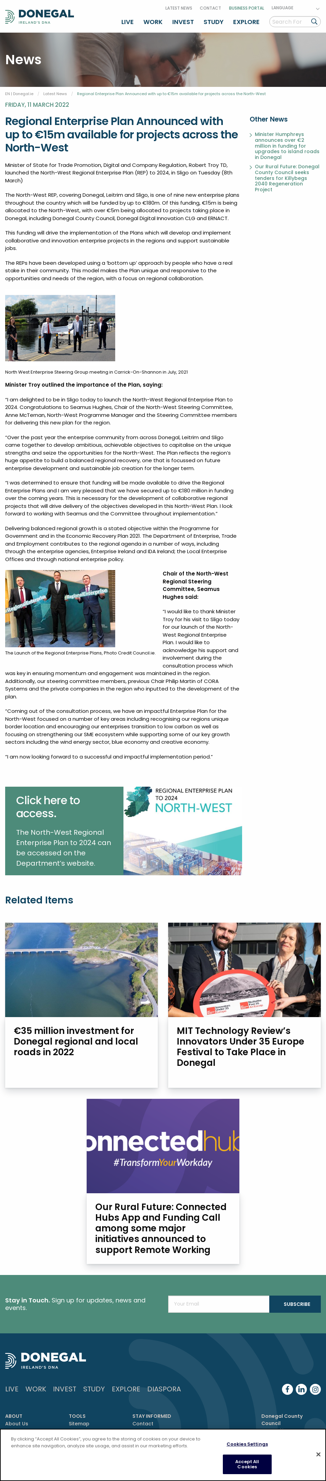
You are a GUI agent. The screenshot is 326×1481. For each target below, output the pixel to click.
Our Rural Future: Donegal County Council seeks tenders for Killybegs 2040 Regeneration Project (287, 178)
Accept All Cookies (247, 1465)
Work (153, 22)
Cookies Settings (247, 1444)
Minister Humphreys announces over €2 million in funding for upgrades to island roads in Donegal (287, 146)
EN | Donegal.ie (19, 93)
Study (214, 22)
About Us (16, 1423)
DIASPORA (164, 1389)
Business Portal (246, 8)
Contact (210, 8)
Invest (183, 22)
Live (127, 22)
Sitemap (79, 1423)
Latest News (178, 8)
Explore (246, 22)
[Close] (318, 1454)
